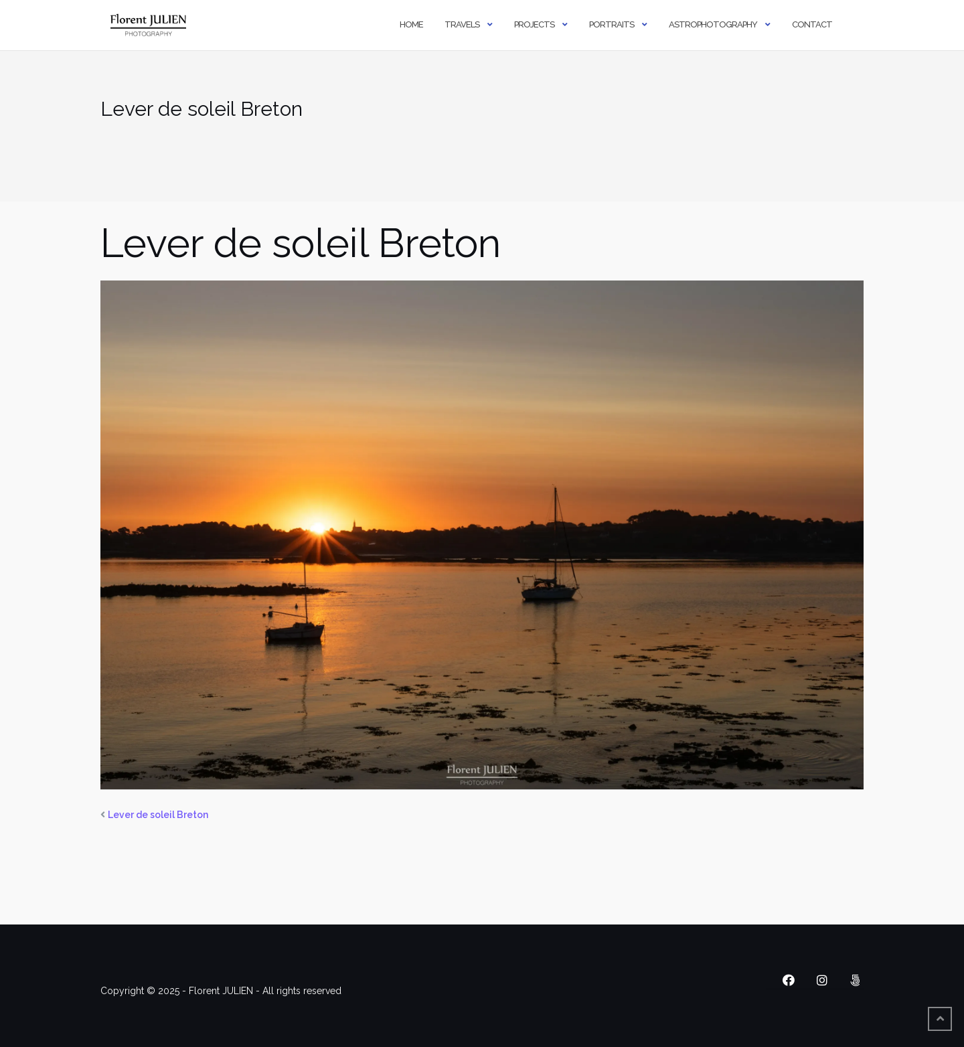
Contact (812, 24)
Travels (462, 24)
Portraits (611, 24)
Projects (534, 24)
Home (411, 24)
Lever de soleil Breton (158, 814)
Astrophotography (713, 24)
